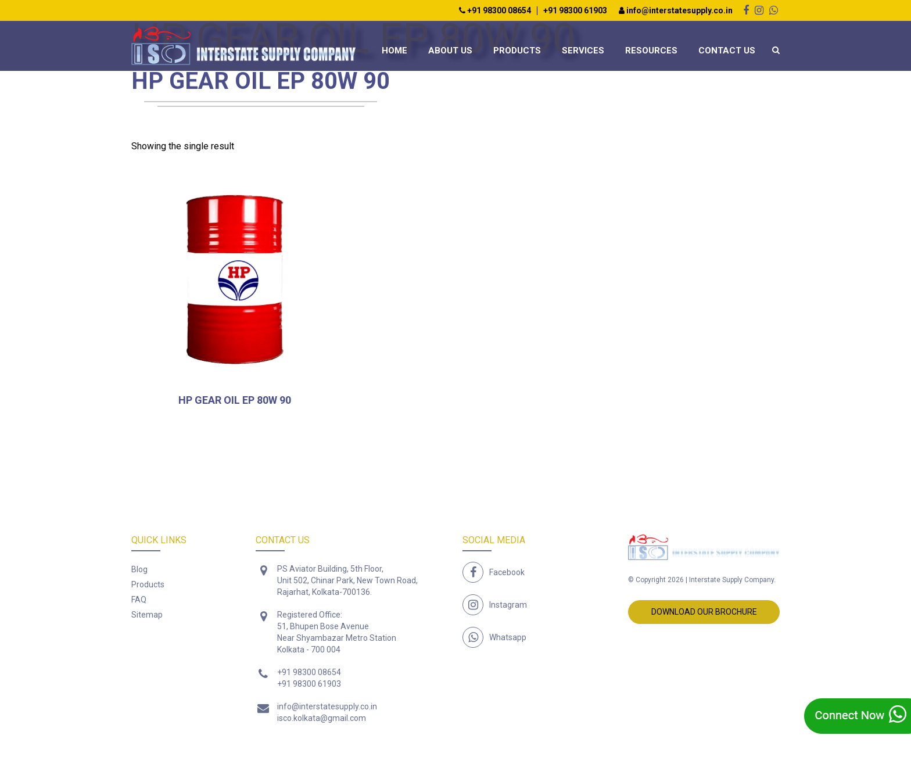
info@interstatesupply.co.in (676, 10)
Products (517, 50)
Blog (139, 569)
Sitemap (147, 614)
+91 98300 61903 (575, 10)
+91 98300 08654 (495, 10)
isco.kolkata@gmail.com (321, 718)
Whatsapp (507, 637)
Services (583, 50)
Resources (651, 50)
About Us (450, 50)
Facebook (507, 572)
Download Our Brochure (704, 611)
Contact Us (726, 50)
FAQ (138, 599)
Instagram (508, 604)
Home (394, 50)
